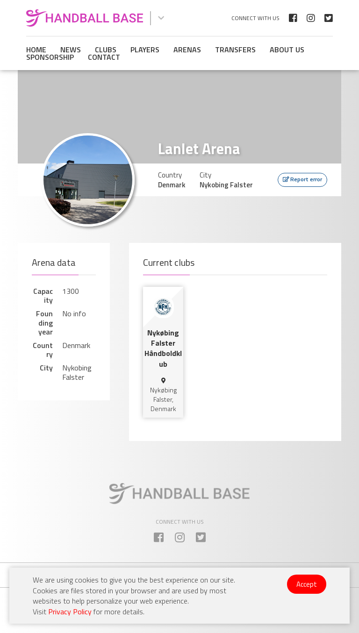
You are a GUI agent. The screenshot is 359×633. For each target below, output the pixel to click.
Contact (104, 57)
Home (36, 49)
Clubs (105, 49)
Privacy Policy (70, 611)
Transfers (235, 49)
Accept (306, 584)
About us (287, 49)
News (70, 49)
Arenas (187, 49)
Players (144, 49)
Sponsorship (50, 57)
